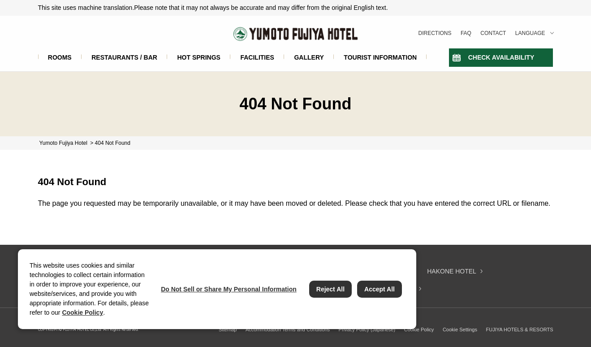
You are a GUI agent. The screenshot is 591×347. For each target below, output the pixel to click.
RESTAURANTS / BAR (124, 57)
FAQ (466, 33)
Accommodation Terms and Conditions (288, 329)
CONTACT (493, 33)
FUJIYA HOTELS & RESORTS (519, 329)
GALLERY (309, 57)
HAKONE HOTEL (451, 271)
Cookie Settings (460, 329)
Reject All (330, 289)
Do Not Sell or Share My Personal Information (229, 289)
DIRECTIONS (435, 33)
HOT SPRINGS (198, 57)
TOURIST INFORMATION (380, 57)
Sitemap (228, 329)
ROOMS (60, 57)
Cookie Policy (419, 329)
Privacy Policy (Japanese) (367, 329)
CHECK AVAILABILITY (501, 57)
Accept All (379, 289)
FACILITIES (257, 57)
